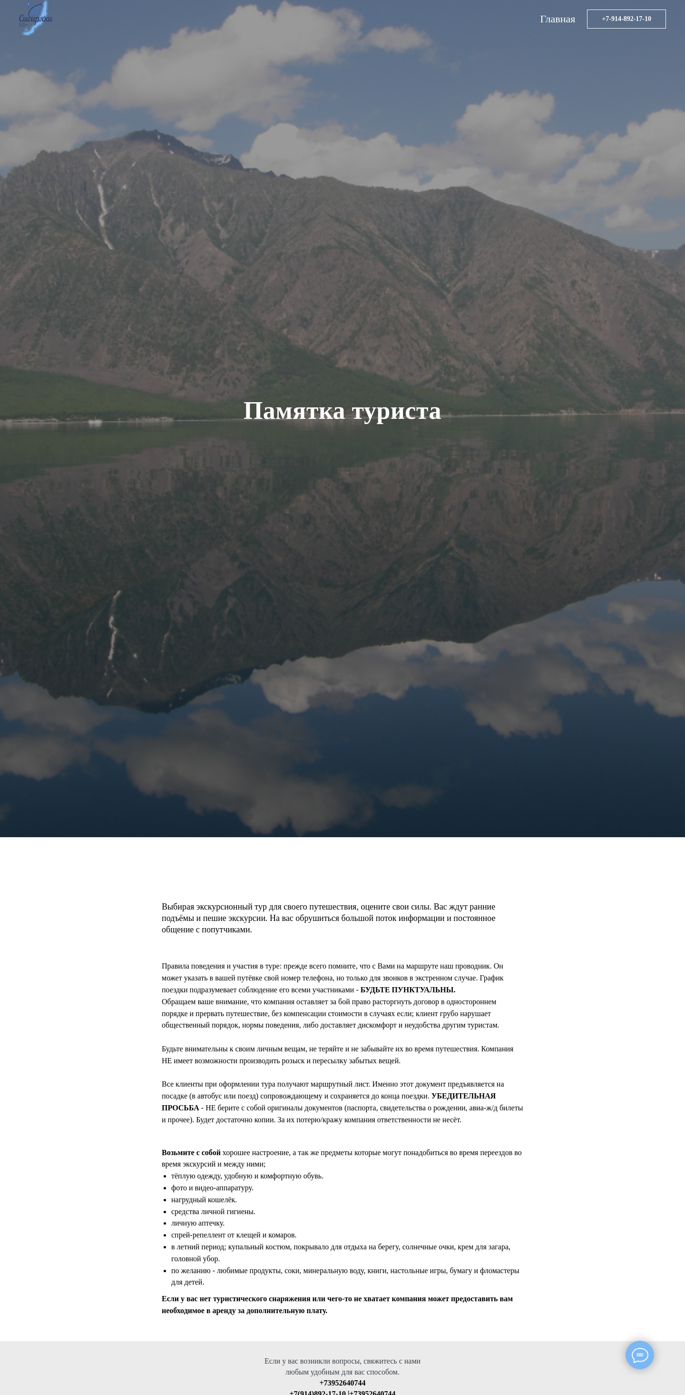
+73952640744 (342, 1383)
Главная (558, 19)
